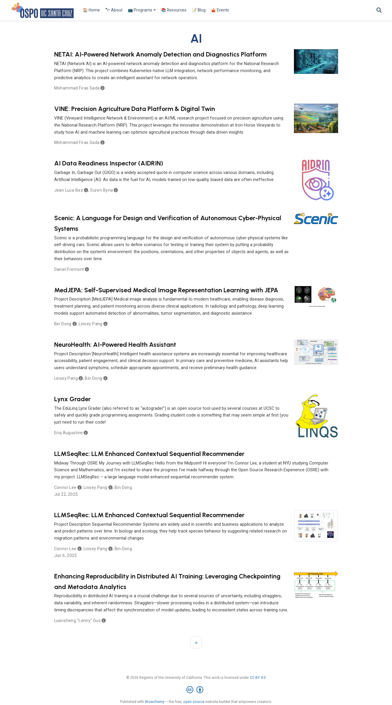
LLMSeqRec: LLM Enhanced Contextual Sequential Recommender (149, 453)
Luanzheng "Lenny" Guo (77, 620)
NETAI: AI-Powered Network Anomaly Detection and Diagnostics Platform (160, 54)
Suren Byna (101, 190)
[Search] (379, 10)
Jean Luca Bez (68, 190)
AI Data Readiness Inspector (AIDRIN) (108, 163)
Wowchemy (154, 702)
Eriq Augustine (68, 432)
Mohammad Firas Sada (77, 88)
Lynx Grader (72, 399)
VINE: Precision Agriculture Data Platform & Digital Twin (134, 108)
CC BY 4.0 (258, 678)
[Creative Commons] (196, 690)
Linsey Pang (90, 323)
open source (193, 702)
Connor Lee (65, 487)
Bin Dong (63, 323)
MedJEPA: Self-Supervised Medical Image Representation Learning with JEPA (166, 290)
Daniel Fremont (69, 269)
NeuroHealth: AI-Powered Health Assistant (115, 344)
